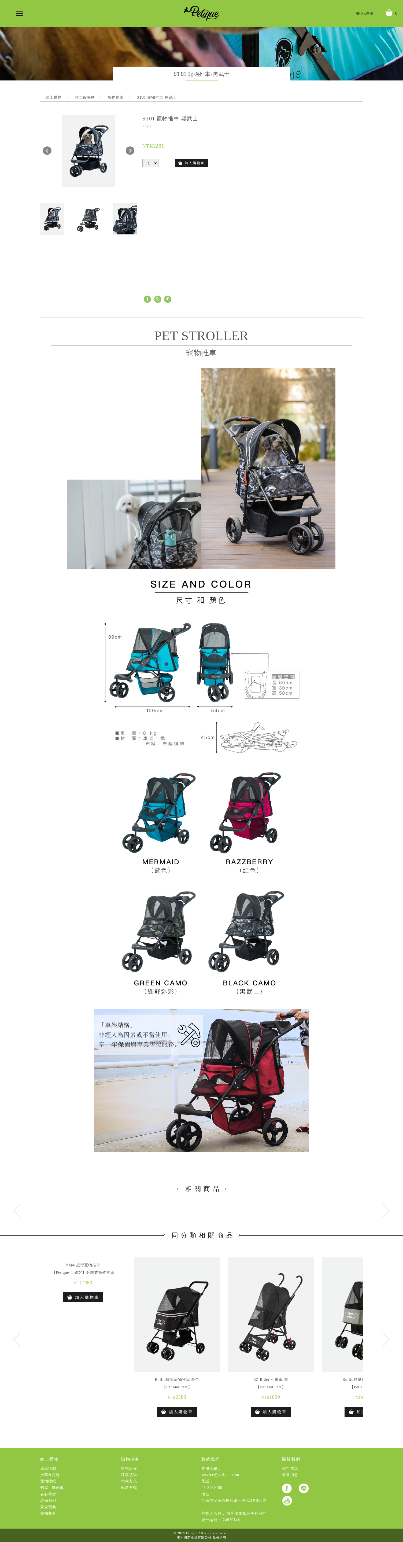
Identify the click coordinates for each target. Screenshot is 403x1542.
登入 (360, 14)
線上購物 (49, 1459)
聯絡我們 (210, 1459)
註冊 (369, 14)
